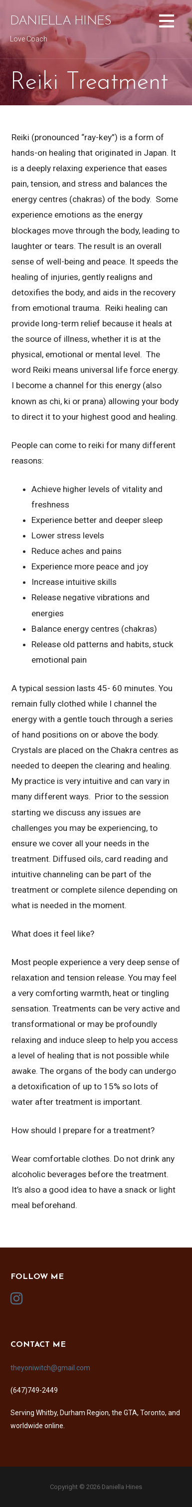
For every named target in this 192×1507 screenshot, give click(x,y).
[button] (166, 22)
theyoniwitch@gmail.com (50, 1368)
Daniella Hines (60, 21)
